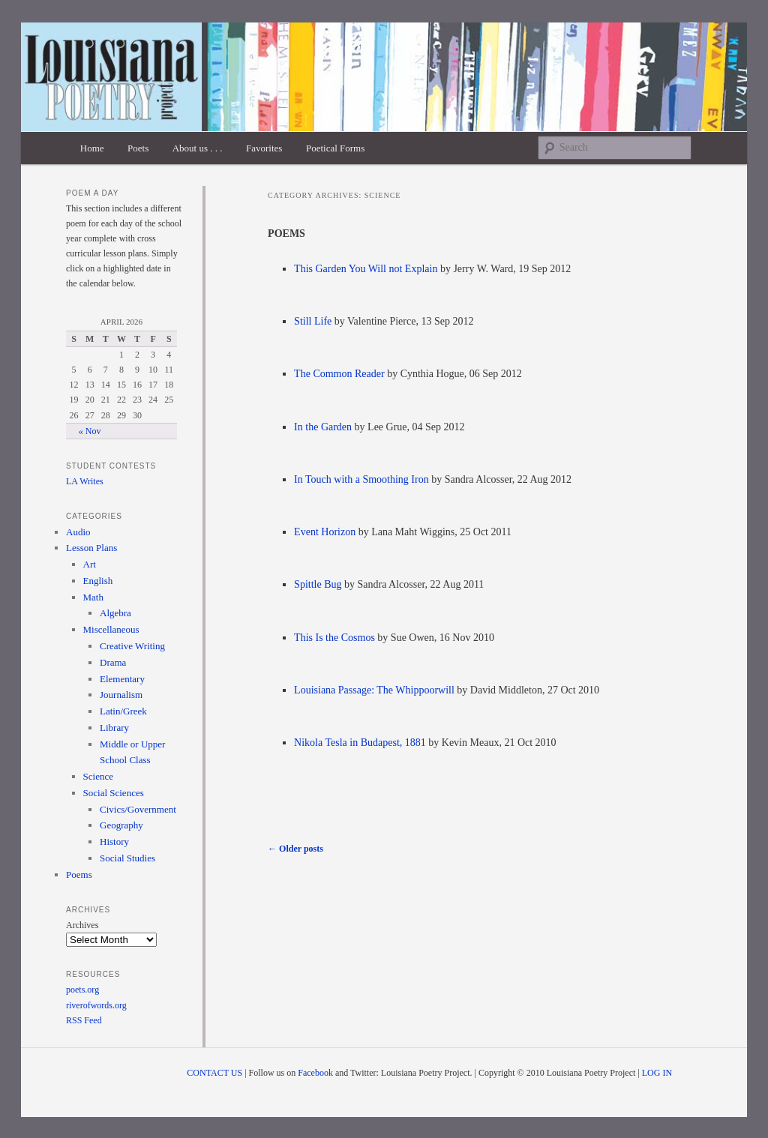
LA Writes (85, 481)
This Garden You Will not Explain (365, 268)
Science (98, 776)
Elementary (122, 678)
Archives (82, 925)
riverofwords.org (96, 1005)
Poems (79, 874)
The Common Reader (339, 373)
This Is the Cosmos (334, 637)
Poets (138, 148)
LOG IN (657, 1073)
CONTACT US (214, 1073)
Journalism (121, 694)
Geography (121, 825)
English (98, 580)
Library (114, 727)
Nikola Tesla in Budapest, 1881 (360, 742)
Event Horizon (325, 532)
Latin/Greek (123, 711)
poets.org (82, 989)
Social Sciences (113, 792)
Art (89, 564)
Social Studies (127, 858)
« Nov (90, 431)
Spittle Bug (317, 584)
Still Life (313, 321)
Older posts (295, 848)
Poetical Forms (335, 148)
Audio (78, 532)
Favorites (264, 148)
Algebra (115, 612)
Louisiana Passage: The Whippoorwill (374, 690)
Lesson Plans (91, 547)
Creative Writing (132, 645)
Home (92, 148)
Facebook (315, 1073)
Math (93, 597)
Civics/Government (138, 809)
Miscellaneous (111, 629)
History (114, 841)
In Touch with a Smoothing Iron (361, 479)
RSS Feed (84, 1020)
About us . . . (197, 148)
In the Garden (323, 427)
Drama (113, 662)
